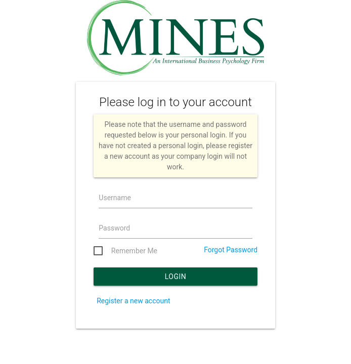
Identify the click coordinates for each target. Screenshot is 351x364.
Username (115, 198)
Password (114, 228)
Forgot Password (230, 250)
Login (176, 276)
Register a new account (133, 301)
